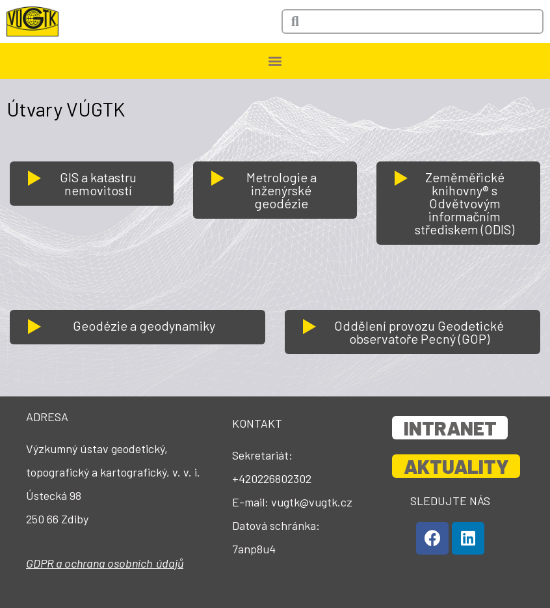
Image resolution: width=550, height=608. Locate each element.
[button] (275, 61)
